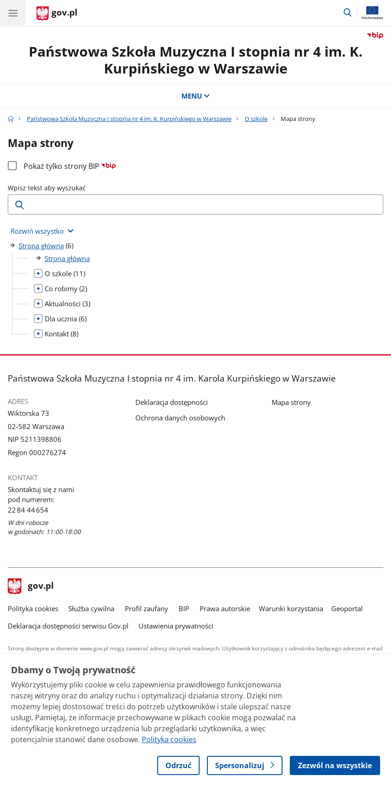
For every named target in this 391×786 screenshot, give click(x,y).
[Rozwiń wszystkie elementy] (42, 231)
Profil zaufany (146, 608)
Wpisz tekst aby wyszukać (47, 187)
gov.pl (31, 586)
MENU (195, 95)
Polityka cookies (33, 608)
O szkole (256, 119)
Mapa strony (291, 402)
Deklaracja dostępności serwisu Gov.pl (68, 625)
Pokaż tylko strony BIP (70, 166)
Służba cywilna (91, 608)
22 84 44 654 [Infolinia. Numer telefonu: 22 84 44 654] (28, 509)
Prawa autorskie (225, 608)
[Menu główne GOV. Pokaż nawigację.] (13, 13)
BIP (184, 608)
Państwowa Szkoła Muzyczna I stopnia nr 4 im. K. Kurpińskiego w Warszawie (196, 59)
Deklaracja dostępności (171, 402)
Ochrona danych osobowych (180, 417)
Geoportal (347, 608)
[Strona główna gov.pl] (56, 13)
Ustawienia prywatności (176, 625)
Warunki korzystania (291, 608)
